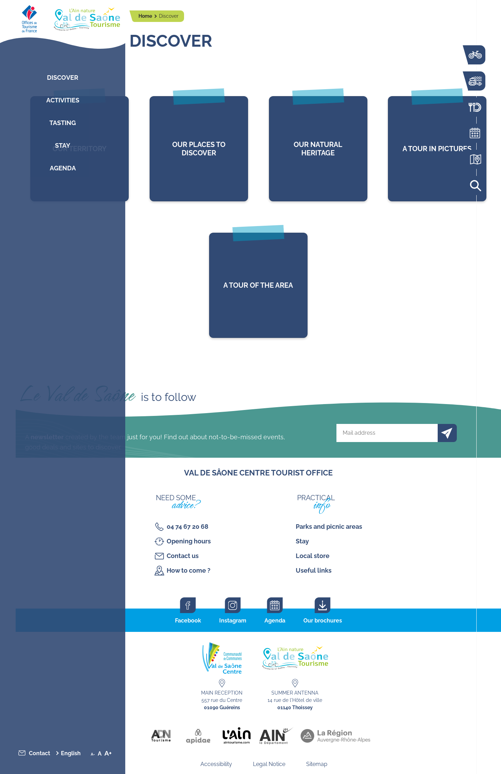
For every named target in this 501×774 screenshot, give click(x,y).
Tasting (62, 122)
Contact (39, 753)
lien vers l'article (199, 148)
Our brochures (322, 620)
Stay (62, 145)
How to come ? (188, 570)
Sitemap (316, 764)
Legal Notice (269, 764)
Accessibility (216, 764)
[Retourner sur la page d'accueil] (62, 17)
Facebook (188, 620)
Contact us (183, 555)
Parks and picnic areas (329, 526)
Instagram (232, 620)
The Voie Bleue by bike (474, 54)
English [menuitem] (71, 753)
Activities (62, 100)
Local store (312, 555)
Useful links (314, 570)
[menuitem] (72, 753)
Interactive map (474, 159)
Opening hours (189, 541)
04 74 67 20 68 (187, 526)
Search (474, 185)
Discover (62, 77)
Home (145, 16)
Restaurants (474, 107)
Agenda (63, 168)
